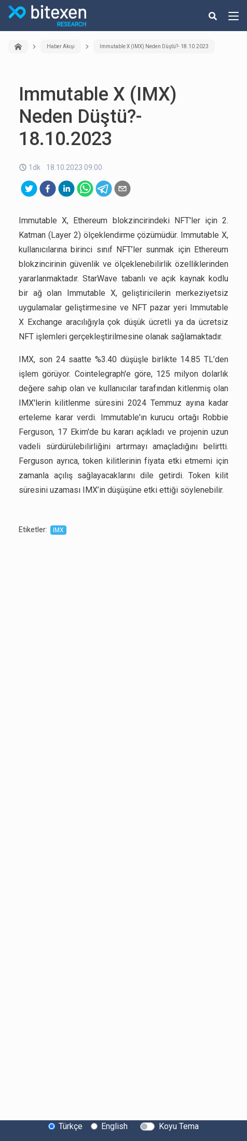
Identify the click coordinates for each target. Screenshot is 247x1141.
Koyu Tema (179, 1126)
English (114, 1126)
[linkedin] (66, 188)
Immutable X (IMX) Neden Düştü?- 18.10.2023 (154, 46)
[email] (122, 188)
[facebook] (47, 188)
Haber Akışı (61, 46)
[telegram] (103, 188)
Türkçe (71, 1126)
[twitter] (29, 188)
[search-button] (212, 15)
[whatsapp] (85, 188)
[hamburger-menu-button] (233, 15)
